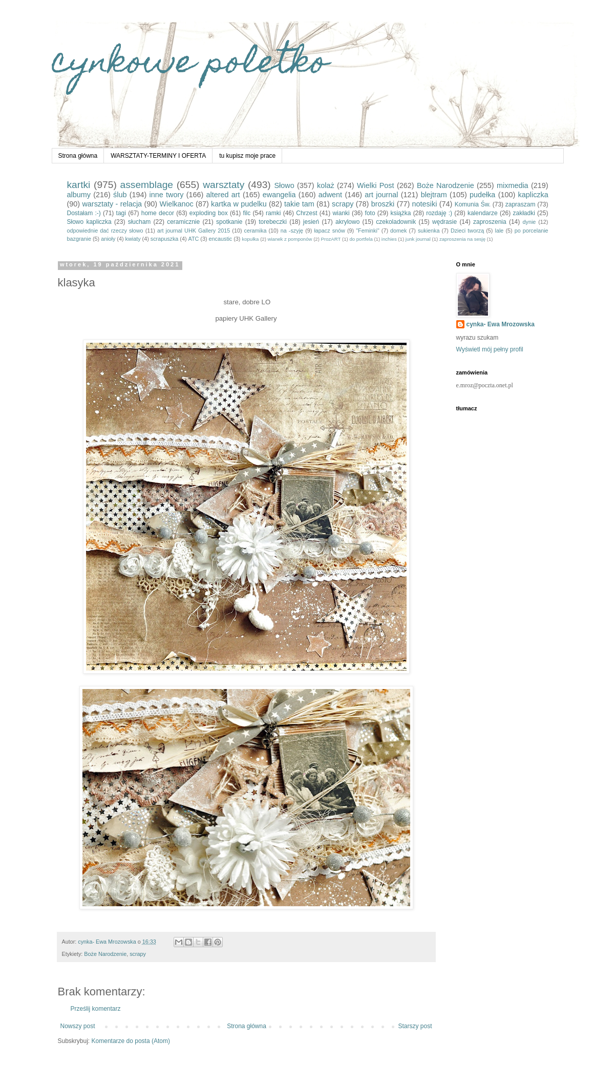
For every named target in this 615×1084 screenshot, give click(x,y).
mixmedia (512, 185)
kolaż (325, 185)
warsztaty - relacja (112, 204)
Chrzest (306, 213)
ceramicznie (183, 221)
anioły (108, 239)
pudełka (482, 195)
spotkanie (229, 221)
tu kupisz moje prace (247, 155)
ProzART (331, 239)
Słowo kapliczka (89, 221)
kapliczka (533, 195)
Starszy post (415, 1026)
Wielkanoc (176, 204)
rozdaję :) (439, 213)
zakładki (524, 213)
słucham (139, 221)
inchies (389, 239)
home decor (157, 213)
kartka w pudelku (239, 204)
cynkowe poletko (190, 65)
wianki (340, 213)
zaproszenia (489, 221)
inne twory (167, 195)
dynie (529, 222)
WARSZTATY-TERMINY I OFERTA (158, 155)
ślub (119, 195)
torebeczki (273, 221)
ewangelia (279, 195)
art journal (381, 195)
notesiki (424, 204)
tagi (121, 213)
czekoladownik (396, 221)
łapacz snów (329, 230)
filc (247, 213)
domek (398, 230)
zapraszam (520, 204)
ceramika (255, 230)
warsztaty (223, 184)
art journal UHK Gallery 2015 (193, 230)
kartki (79, 184)
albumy (79, 195)
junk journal (418, 239)
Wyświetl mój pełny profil (489, 349)
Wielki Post (375, 185)
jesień (311, 221)
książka (400, 213)
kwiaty (133, 239)
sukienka (429, 230)
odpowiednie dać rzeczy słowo (105, 230)
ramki (273, 213)
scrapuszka (165, 239)
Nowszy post (77, 1026)
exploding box (208, 213)
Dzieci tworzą (467, 230)
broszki (383, 204)
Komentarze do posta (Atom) (131, 1041)
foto (370, 213)
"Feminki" (367, 230)
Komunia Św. (473, 204)
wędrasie (444, 221)
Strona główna (78, 155)
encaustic (220, 239)
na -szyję (292, 230)
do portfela (360, 239)
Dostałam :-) (84, 213)
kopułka (250, 239)
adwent (330, 195)
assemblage (146, 184)
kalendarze (483, 213)
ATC (193, 239)
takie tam (299, 204)
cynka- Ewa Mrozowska (500, 324)
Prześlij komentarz (96, 1008)
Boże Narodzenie (445, 185)
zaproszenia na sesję (462, 239)
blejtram (434, 195)
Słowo (284, 185)
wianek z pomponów (290, 239)
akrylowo (347, 221)
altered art (223, 195)
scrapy (342, 204)
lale (499, 230)
